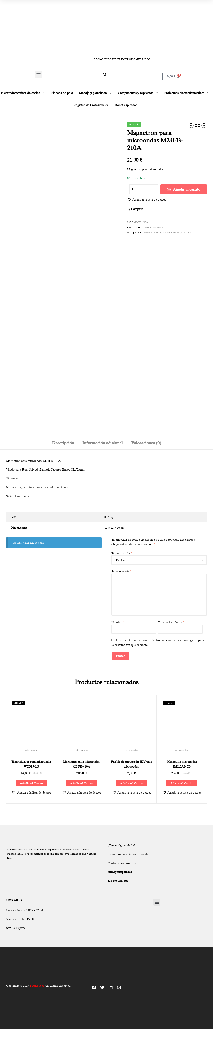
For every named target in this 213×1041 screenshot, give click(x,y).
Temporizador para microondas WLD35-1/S (31, 764)
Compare (137, 209)
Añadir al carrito (186, 189)
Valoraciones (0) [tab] (146, 442)
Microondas (154, 227)
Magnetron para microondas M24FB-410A (81, 764)
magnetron (152, 232)
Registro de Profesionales (90, 105)
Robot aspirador (126, 105)
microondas (171, 232)
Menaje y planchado (93, 93)
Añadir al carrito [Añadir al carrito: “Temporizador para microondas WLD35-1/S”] (31, 783)
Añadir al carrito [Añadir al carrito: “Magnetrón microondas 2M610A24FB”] (181, 783)
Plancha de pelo (62, 93)
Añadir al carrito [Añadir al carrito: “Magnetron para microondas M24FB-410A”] (81, 783)
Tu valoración (121, 571)
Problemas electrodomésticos (184, 93)
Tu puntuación (121, 553)
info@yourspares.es (120, 872)
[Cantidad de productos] (143, 189)
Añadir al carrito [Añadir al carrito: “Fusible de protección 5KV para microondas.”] (131, 783)
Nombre (117, 622)
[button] (38, 74)
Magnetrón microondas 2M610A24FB (182, 764)
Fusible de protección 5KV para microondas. (131, 764)
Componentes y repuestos (135, 93)
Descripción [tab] (63, 442)
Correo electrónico (171, 622)
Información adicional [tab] (102, 442)
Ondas (186, 232)
